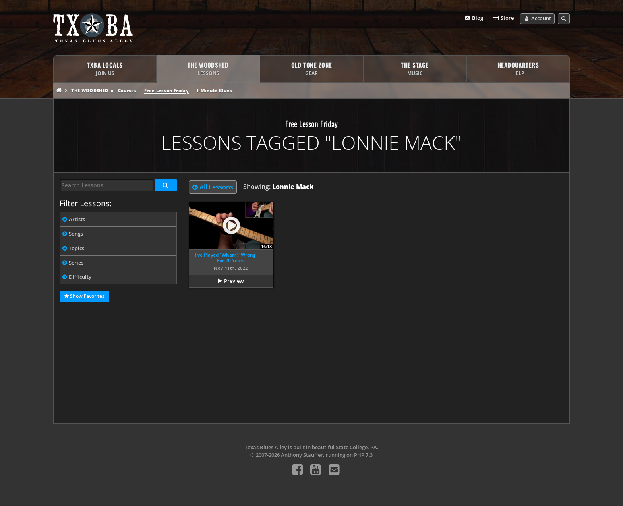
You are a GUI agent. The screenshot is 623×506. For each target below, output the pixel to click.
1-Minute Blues (214, 90)
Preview (234, 280)
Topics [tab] (76, 248)
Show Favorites (84, 296)
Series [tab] (76, 262)
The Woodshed (89, 90)
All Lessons (212, 187)
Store (503, 18)
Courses (127, 90)
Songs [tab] (76, 233)
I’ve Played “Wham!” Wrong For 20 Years (225, 257)
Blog (473, 18)
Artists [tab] (77, 219)
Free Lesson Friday (166, 90)
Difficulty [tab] (80, 276)
